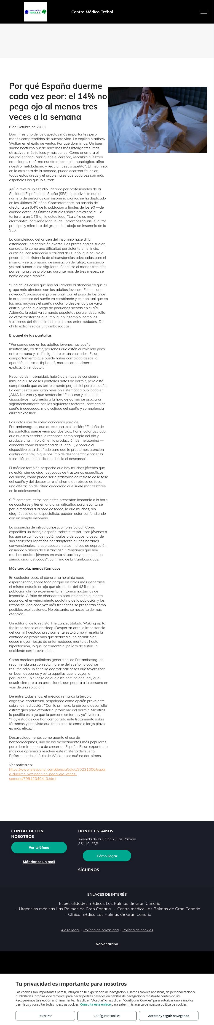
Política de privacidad (101, 930)
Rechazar (45, 1016)
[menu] (204, 12)
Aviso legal (70, 930)
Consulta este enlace (95, 1004)
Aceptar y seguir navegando (168, 1016)
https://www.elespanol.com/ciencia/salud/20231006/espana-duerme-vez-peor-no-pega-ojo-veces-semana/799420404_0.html (57, 774)
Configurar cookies (107, 1016)
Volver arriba (107, 944)
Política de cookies (138, 930)
